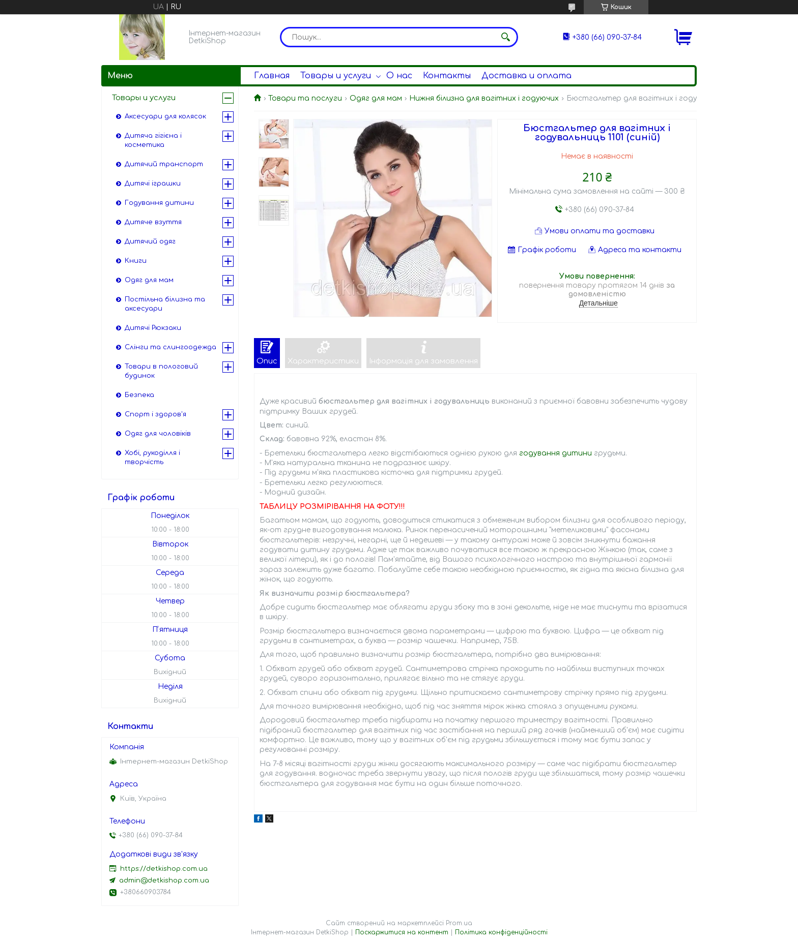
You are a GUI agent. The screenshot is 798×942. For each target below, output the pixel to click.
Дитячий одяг (150, 241)
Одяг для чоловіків (158, 433)
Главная (272, 75)
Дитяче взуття (153, 222)
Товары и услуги (335, 75)
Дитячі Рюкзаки (153, 327)
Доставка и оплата (526, 75)
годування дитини (555, 453)
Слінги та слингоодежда (170, 347)
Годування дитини (159, 202)
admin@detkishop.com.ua (164, 880)
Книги (136, 260)
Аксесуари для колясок (165, 116)
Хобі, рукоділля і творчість (152, 457)
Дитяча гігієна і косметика (153, 140)
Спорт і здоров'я (155, 414)
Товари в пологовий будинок (161, 371)
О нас (399, 75)
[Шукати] (505, 37)
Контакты (447, 75)
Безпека (139, 395)
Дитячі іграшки (153, 183)
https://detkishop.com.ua (164, 868)
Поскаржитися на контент (401, 932)
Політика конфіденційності (501, 932)
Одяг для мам (376, 98)
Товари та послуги (305, 98)
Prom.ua (459, 923)
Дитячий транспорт (164, 164)
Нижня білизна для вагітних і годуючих (484, 98)
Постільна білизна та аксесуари (165, 304)
